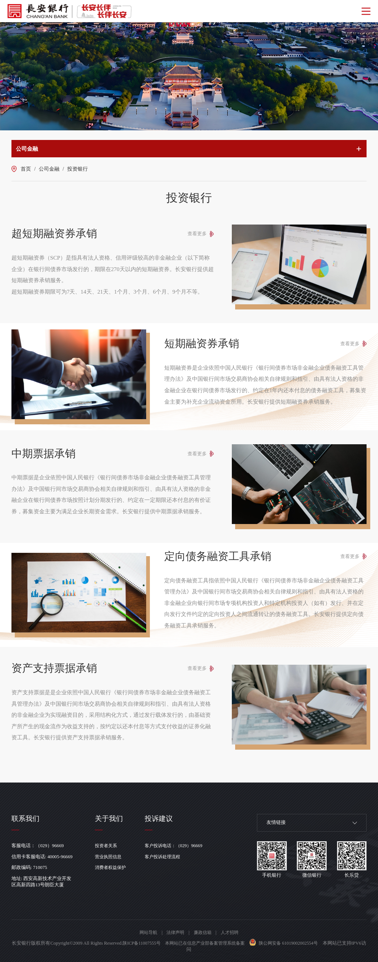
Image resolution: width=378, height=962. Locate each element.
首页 (26, 169)
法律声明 (174, 932)
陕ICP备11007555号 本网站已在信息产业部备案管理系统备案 (189, 943)
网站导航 (145, 932)
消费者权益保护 (113, 867)
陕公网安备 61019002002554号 (300, 943)
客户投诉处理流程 (168, 856)
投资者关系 (108, 845)
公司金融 (49, 169)
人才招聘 (232, 932)
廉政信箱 (203, 932)
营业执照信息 (110, 856)
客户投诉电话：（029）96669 (180, 845)
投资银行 (77, 169)
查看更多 (196, 233)
